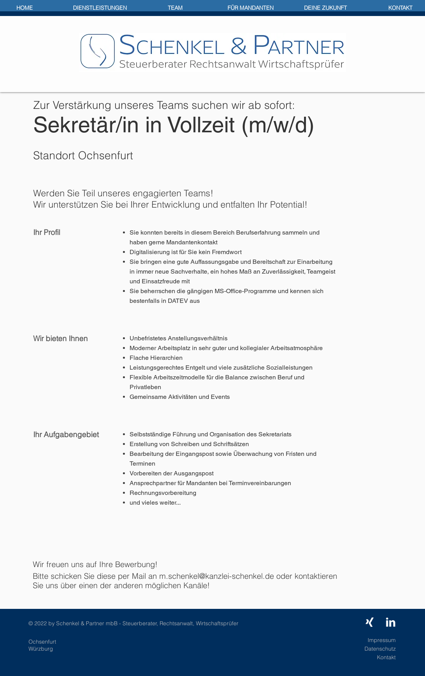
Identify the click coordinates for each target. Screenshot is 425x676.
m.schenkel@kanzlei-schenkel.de (216, 576)
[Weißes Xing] (369, 622)
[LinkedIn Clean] (390, 622)
